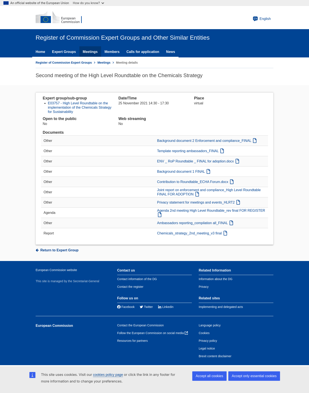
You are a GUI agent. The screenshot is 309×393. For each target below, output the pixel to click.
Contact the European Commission (140, 325)
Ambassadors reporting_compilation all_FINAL (195, 223)
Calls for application (142, 52)
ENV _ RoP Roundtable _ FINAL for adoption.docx (198, 161)
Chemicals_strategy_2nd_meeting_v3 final (192, 233)
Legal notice (207, 348)
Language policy (210, 325)
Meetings (90, 52)
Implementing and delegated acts (221, 307)
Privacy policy (208, 340)
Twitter (146, 307)
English (262, 18)
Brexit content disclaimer (215, 356)
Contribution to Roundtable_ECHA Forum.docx (195, 182)
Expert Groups (64, 52)
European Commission (54, 325)
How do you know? (88, 3)
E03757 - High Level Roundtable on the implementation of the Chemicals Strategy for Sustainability (79, 107)
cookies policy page (108, 374)
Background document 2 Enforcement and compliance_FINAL (206, 140)
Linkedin (165, 307)
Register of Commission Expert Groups (64, 62)
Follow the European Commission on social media (152, 333)
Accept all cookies (209, 376)
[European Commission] (62, 17)
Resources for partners (132, 340)
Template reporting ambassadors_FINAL (190, 151)
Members (112, 52)
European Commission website (56, 270)
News (170, 52)
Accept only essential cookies (254, 376)
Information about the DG (215, 279)
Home (40, 52)
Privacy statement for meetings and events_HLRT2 (198, 202)
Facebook (126, 307)
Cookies (204, 333)
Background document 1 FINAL (183, 171)
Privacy (204, 286)
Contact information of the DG (137, 279)
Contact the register (130, 286)
